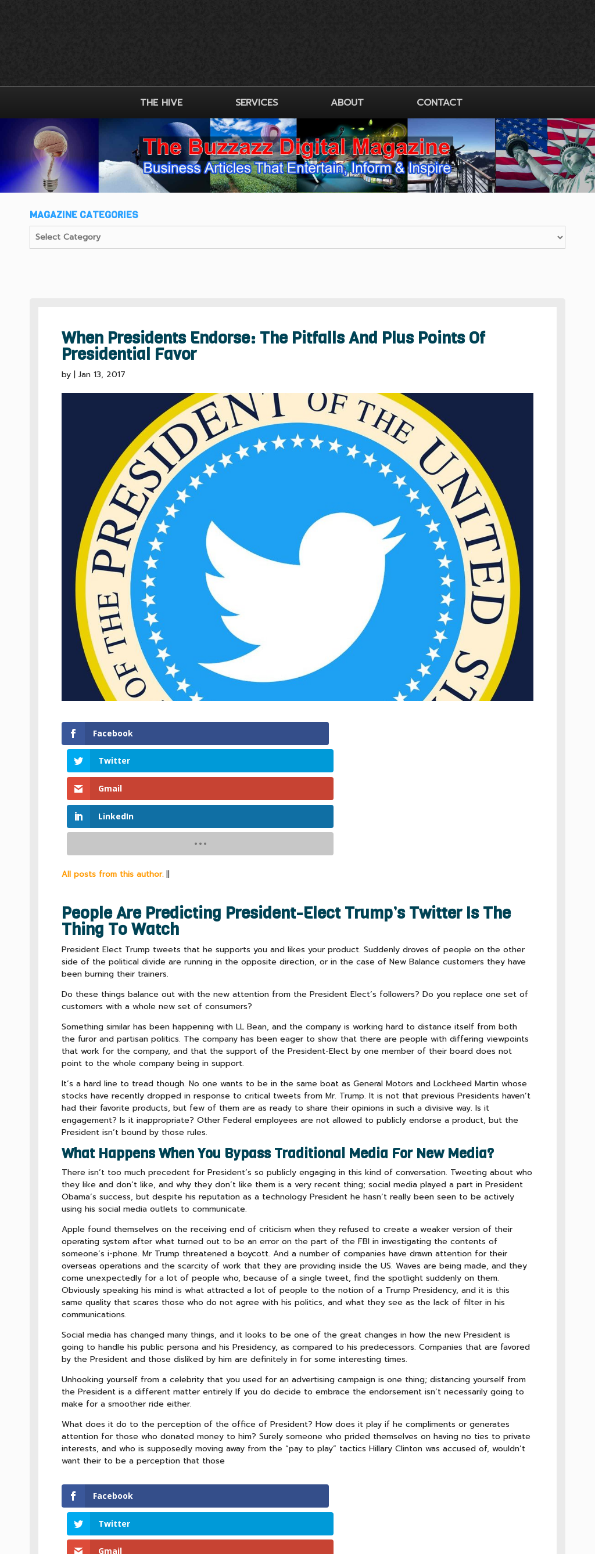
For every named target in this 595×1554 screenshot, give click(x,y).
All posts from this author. (112, 763)
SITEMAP (337, 1469)
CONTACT (440, 103)
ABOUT (347, 103)
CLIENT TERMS (269, 1469)
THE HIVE (161, 103)
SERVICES (256, 103)
